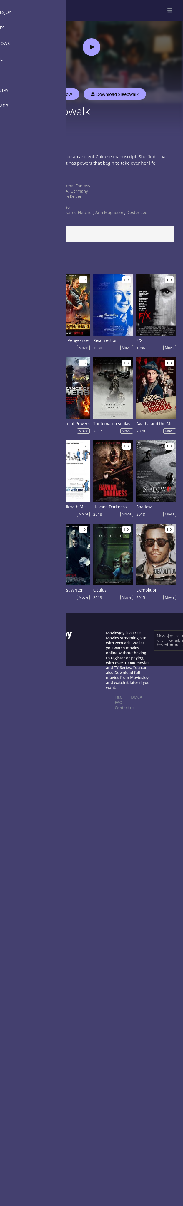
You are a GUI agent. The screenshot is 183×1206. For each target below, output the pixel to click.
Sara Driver (71, 196)
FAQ (118, 702)
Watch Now (60, 94)
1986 (65, 207)
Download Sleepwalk (115, 94)
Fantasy (83, 185)
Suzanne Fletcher (76, 212)
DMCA (136, 697)
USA (64, 191)
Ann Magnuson (109, 212)
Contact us (124, 707)
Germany (79, 191)
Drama (66, 185)
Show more (19, 175)
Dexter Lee (137, 212)
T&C (118, 697)
